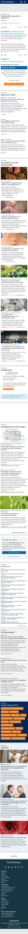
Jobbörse (3, 882)
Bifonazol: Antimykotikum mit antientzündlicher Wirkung (10, 217)
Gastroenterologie (19, 718)
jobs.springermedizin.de (7, 916)
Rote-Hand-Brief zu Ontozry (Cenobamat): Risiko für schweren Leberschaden (14, 598)
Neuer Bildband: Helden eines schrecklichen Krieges (10, 122)
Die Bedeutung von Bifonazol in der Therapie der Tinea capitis (12, 249)
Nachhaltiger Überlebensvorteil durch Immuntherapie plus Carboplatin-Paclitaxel (12, 448)
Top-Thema (5, 712)
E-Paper (3, 906)
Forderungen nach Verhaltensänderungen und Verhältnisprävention (10, 316)
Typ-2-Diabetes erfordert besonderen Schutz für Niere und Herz (13, 570)
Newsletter (4, 908)
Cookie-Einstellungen (6, 891)
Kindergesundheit (15, 722)
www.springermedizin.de (7, 913)
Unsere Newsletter (9, 705)
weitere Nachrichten (22, 626)
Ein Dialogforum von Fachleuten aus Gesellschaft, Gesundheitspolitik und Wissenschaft (12, 348)
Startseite (3, 873)
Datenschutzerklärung (6, 889)
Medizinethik (19, 61)
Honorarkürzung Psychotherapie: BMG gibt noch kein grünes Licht (13, 586)
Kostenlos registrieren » (14, 556)
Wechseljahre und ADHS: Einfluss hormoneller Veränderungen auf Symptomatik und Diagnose (11, 473)
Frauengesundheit (7, 718)
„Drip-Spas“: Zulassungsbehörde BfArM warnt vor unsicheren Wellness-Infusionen (13, 618)
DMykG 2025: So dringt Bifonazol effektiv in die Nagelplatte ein (11, 184)
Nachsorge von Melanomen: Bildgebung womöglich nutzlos (13, 681)
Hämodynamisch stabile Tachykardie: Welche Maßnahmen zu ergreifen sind (12, 594)
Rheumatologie (6, 738)
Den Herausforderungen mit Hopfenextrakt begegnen (10, 514)
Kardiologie (5, 722)
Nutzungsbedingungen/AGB (8, 888)
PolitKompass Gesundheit (9, 735)
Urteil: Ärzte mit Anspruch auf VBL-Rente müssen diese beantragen (13, 610)
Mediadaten (4, 900)
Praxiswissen (4, 876)
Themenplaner (5, 901)
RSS (2, 909)
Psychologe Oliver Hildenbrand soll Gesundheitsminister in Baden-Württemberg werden (14, 622)
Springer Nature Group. (14, 925)
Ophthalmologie (6, 732)
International (4, 61)
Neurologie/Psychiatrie (8, 728)
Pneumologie (16, 732)
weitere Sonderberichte (19, 533)
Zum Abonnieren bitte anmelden (14, 84)
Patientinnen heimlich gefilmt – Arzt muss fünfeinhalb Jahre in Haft (11, 606)
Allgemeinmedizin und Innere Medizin (12, 708)
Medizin (3, 874)
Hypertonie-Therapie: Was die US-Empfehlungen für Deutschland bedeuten (14, 581)
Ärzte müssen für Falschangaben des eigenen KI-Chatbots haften (13, 590)
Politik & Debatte (5, 877)
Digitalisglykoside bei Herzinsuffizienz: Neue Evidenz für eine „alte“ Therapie (14, 602)
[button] (25, 27)
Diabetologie (15, 715)
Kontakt (3, 894)
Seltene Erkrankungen (18, 738)
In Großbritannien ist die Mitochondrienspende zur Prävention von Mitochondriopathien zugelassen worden (12, 33)
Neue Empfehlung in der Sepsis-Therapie (13, 838)
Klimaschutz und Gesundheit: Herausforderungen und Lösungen (12, 281)
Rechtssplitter (22, 735)
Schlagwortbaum (5, 886)
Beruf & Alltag (14, 712)
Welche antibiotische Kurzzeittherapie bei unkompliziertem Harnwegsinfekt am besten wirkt (14, 768)
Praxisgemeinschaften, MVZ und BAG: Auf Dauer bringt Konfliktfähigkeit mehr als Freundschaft (14, 802)
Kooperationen (5, 881)
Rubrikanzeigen (5, 903)
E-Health (23, 715)
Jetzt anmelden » (14, 553)
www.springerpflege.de (7, 915)
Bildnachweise (4, 896)
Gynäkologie (12, 61)
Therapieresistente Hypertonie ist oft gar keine (12, 574)
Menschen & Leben (7, 725)
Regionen (3, 879)
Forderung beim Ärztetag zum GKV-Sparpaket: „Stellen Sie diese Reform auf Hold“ (12, 614)
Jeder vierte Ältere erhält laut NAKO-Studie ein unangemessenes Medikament (13, 638)
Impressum (4, 893)
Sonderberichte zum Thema (13, 427)
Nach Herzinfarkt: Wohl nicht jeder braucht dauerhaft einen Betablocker (11, 577)
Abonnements (4, 904)
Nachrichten (5, 566)
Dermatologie (5, 715)
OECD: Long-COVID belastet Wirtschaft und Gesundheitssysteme (13, 142)
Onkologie (19, 728)
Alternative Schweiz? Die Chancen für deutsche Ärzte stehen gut (12, 100)
